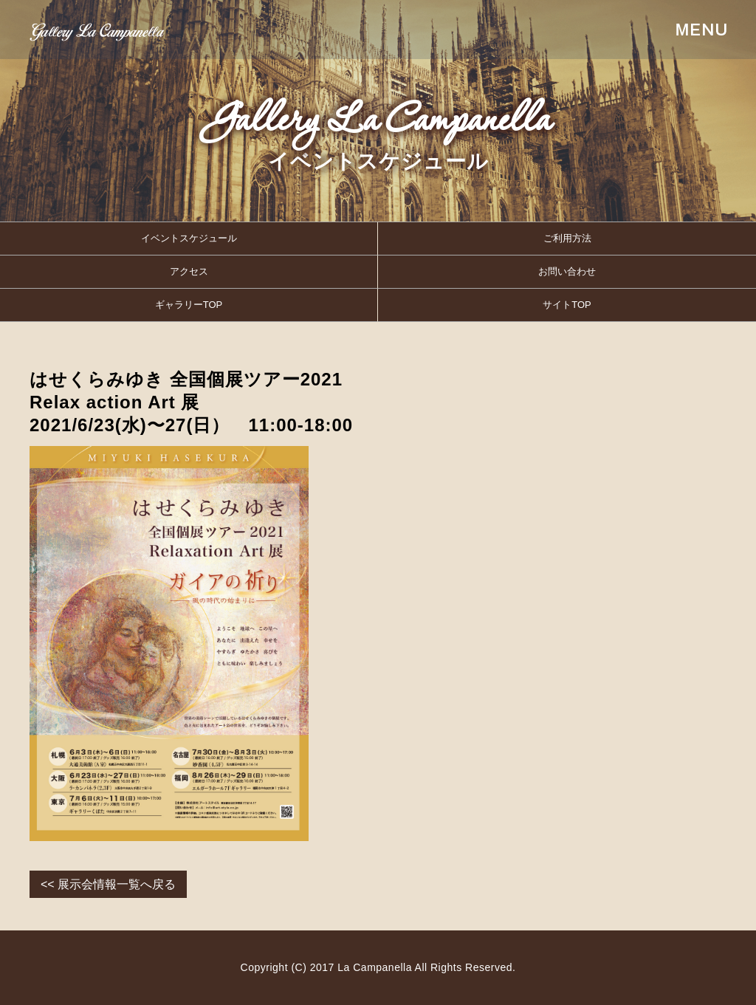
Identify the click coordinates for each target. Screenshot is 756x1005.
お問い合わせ (567, 271)
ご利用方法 (567, 238)
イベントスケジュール (189, 238)
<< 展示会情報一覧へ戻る (108, 884)
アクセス (189, 271)
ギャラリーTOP (189, 304)
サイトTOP (567, 304)
